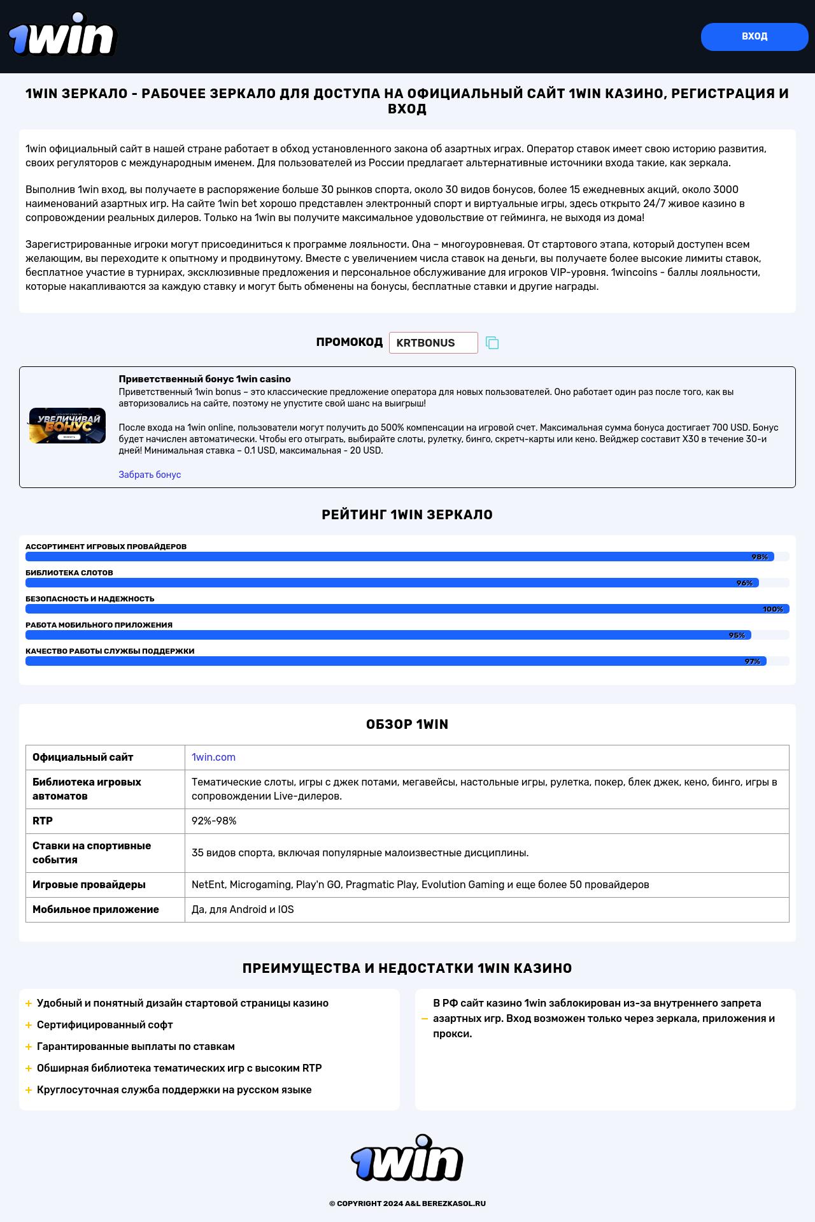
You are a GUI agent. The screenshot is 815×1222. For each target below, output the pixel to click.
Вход (754, 36)
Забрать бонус (149, 476)
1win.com (214, 758)
